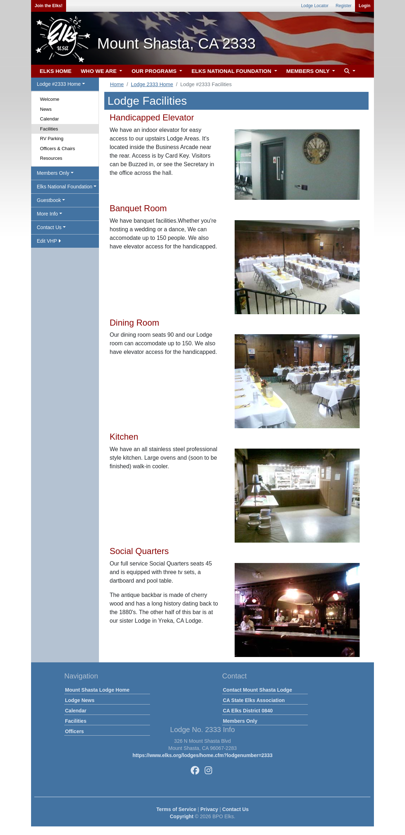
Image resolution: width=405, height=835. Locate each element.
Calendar (49, 119)
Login (364, 5)
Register (344, 5)
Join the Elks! (48, 5)
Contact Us (235, 809)
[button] (348, 71)
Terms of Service (176, 809)
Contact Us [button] (49, 227)
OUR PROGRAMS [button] (154, 71)
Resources (51, 158)
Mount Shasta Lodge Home (97, 690)
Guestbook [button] (49, 200)
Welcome (49, 99)
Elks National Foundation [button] (64, 186)
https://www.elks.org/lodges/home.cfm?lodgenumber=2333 (202, 755)
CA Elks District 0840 (248, 710)
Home (117, 84)
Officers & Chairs (57, 148)
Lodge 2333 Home (152, 84)
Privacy (209, 809)
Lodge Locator (315, 5)
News (46, 109)
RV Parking (52, 138)
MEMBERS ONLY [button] (308, 71)
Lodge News (79, 700)
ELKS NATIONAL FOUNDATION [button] (232, 71)
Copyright (181, 816)
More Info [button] (47, 214)
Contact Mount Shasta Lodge (257, 690)
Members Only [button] (53, 173)
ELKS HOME (55, 71)
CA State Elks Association (254, 700)
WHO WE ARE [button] (99, 71)
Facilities (49, 129)
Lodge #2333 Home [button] (59, 84)
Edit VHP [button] (49, 241)
